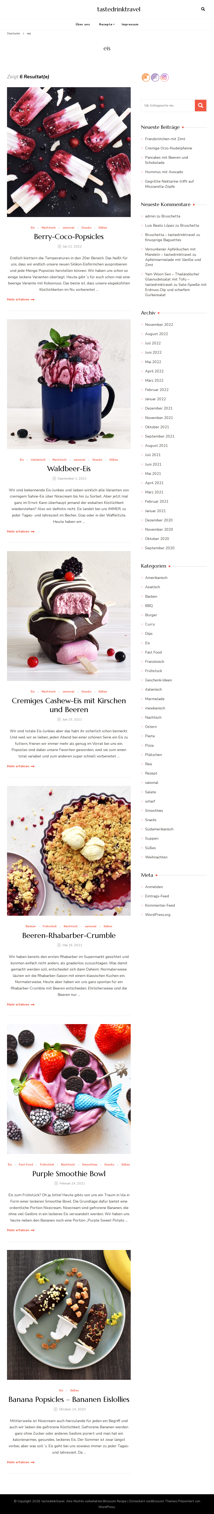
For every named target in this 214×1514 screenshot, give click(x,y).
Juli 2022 (153, 343)
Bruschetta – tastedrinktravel (170, 234)
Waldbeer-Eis (69, 468)
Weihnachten (156, 857)
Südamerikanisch (159, 829)
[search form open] (203, 9)
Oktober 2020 (157, 538)
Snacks (86, 227)
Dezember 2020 (159, 520)
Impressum (130, 24)
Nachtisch (49, 227)
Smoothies (89, 1164)
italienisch (38, 459)
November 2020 (159, 529)
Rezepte (105, 24)
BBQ (149, 605)
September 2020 (160, 548)
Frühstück (50, 926)
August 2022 (156, 333)
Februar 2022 (157, 389)
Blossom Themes (164, 1501)
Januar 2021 (155, 510)
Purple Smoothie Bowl (69, 1173)
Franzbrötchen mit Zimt (165, 138)
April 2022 (154, 371)
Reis (148, 764)
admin (150, 216)
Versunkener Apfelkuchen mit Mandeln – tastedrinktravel (170, 252)
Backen (31, 926)
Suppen (151, 838)
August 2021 (156, 445)
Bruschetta (170, 216)
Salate (150, 792)
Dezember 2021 (159, 408)
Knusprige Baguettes (163, 239)
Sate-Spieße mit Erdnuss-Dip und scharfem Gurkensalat (176, 289)
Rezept (151, 773)
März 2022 (154, 380)
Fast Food (26, 1164)
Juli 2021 (153, 454)
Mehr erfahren (18, 299)
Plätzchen (153, 754)
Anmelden (154, 886)
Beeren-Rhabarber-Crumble (69, 935)
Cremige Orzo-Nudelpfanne (168, 148)
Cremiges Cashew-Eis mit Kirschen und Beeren (69, 705)
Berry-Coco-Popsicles (69, 236)
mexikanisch (155, 708)
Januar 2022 (155, 399)
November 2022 (159, 324)
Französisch (154, 661)
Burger (151, 615)
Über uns (83, 24)
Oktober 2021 (157, 427)
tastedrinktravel (118, 9)
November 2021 (159, 417)
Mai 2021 (153, 473)
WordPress (106, 1507)
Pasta (150, 736)
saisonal (68, 227)
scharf (150, 801)
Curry (150, 624)
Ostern (151, 726)
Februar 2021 (157, 501)
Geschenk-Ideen (158, 680)
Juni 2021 (153, 464)
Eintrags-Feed (157, 896)
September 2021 (160, 436)
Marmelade (155, 698)
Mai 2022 (153, 361)
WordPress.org (157, 914)
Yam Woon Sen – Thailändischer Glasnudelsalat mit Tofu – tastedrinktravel (172, 279)
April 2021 (154, 482)
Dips (149, 633)
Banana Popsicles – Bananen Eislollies (68, 1399)
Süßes (102, 227)
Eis (33, 227)
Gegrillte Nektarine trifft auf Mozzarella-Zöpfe (169, 184)
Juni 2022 (153, 352)
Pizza (149, 745)
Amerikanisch (156, 577)
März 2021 (154, 492)
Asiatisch (152, 586)
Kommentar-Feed (160, 905)
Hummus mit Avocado (164, 171)
